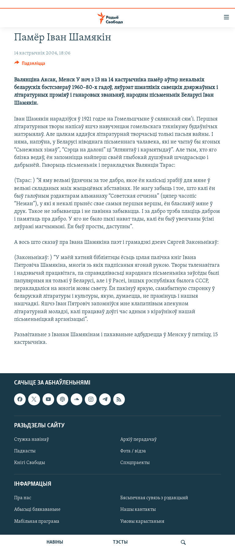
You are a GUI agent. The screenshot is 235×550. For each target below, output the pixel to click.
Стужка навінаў (31, 439)
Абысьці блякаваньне (37, 509)
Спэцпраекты (135, 462)
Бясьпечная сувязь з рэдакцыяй (154, 498)
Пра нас (22, 498)
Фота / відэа (133, 451)
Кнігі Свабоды (29, 462)
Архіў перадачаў (138, 439)
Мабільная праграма (36, 521)
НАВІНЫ (55, 542)
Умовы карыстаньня (142, 521)
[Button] (29, 65)
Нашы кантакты (138, 509)
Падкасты (24, 451)
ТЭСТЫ (120, 542)
